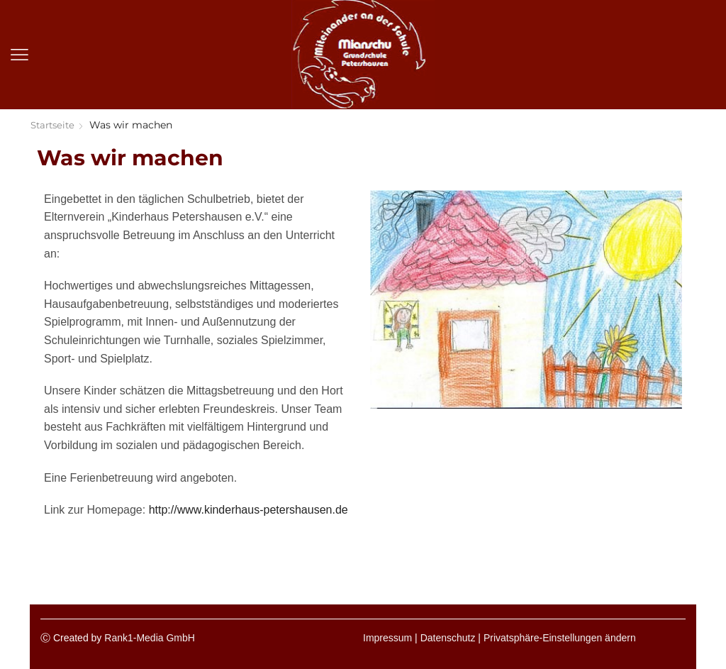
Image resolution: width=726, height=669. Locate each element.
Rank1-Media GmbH (149, 637)
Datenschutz (448, 637)
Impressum (387, 637)
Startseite (54, 124)
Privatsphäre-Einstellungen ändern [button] (560, 637)
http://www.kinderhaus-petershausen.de (248, 510)
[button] (19, 55)
